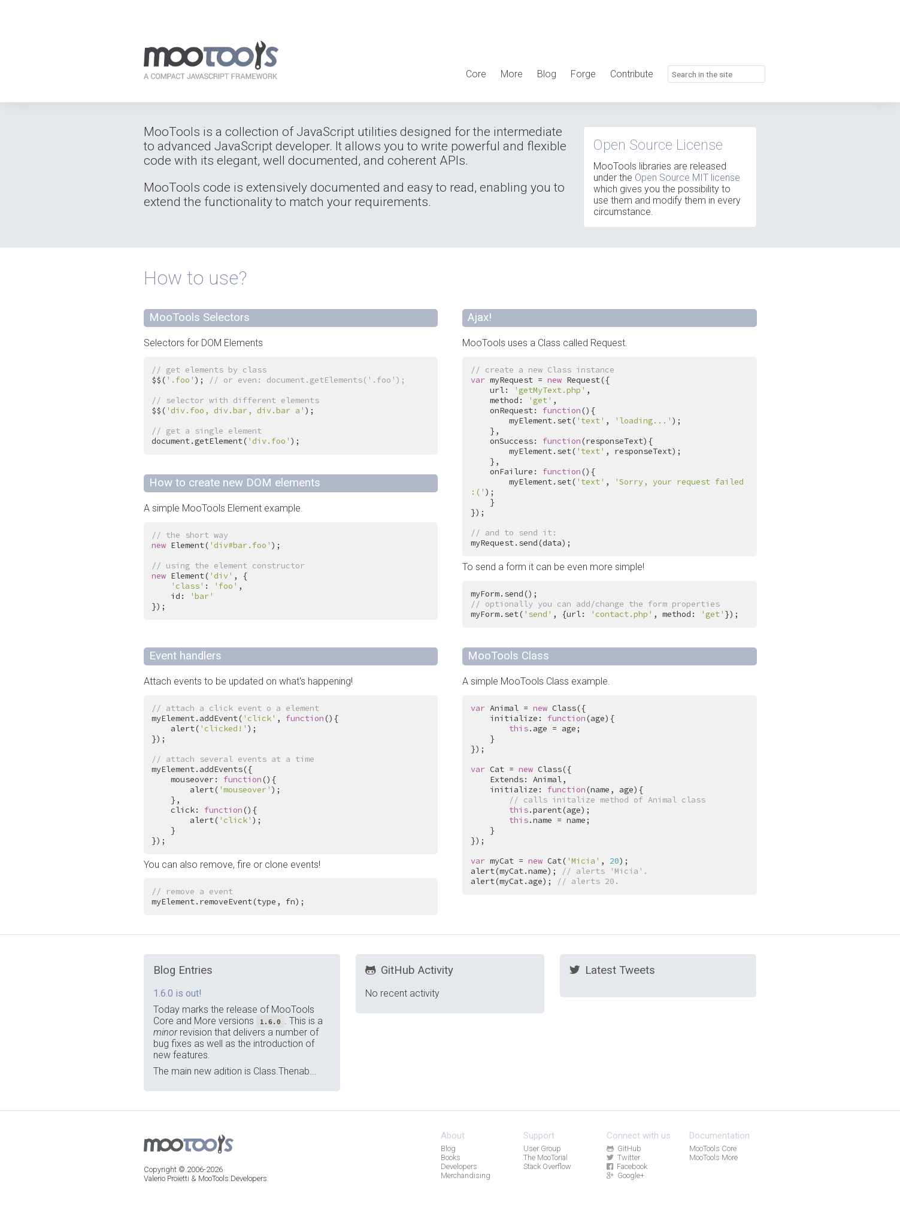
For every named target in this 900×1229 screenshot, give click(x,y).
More (512, 74)
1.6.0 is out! (177, 993)
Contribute (631, 74)
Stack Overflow (547, 1166)
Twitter (623, 1157)
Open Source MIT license (687, 177)
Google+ (625, 1175)
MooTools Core (713, 1148)
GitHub (624, 1148)
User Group (542, 1148)
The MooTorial (545, 1157)
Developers (459, 1166)
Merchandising (465, 1175)
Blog (546, 74)
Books (450, 1157)
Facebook (627, 1166)
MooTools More (713, 1157)
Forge (583, 74)
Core (476, 74)
